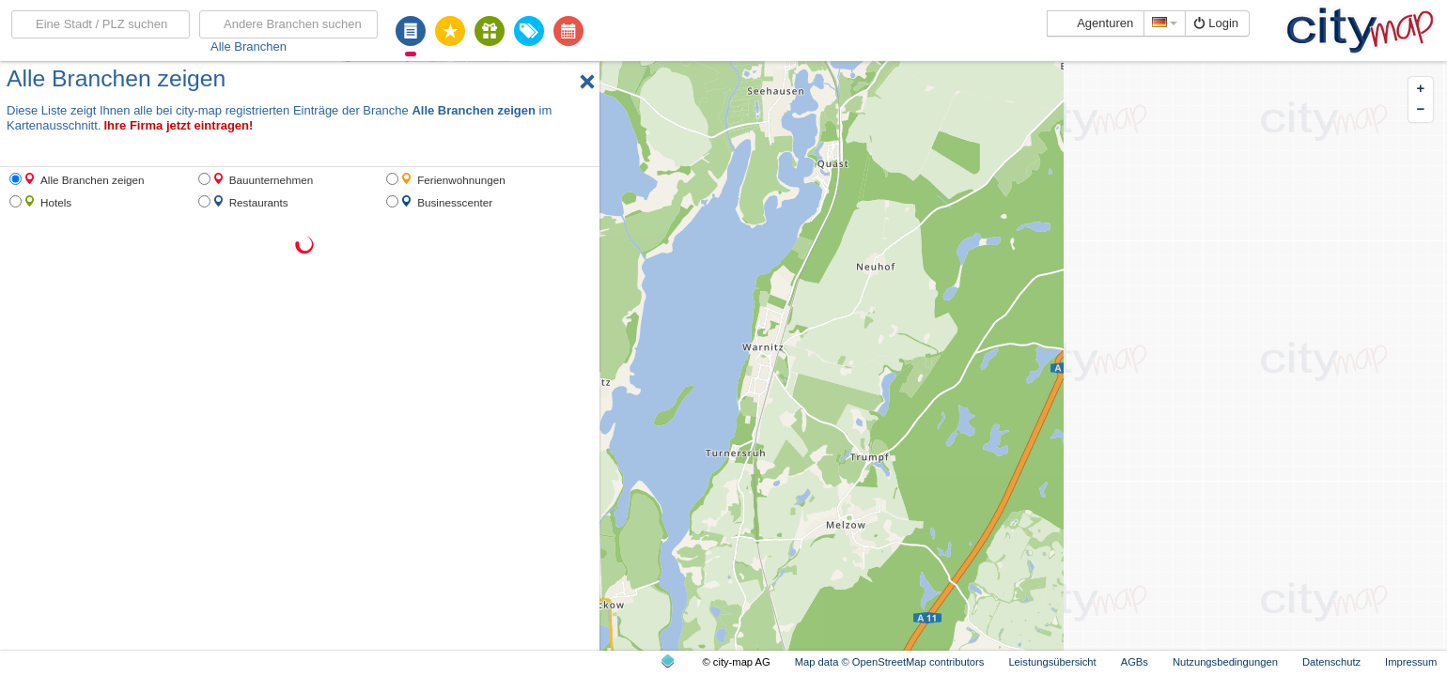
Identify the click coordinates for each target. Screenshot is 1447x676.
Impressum (1411, 662)
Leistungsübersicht (1052, 662)
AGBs (1134, 662)
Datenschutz (1331, 662)
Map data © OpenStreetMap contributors (890, 662)
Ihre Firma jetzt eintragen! (178, 125)
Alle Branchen (248, 46)
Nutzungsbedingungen (1225, 662)
